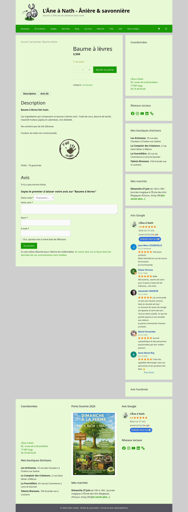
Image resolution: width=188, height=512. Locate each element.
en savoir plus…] (101, 496)
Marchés (66, 28)
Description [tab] (29, 93)
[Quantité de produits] (83, 69)
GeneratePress (121, 508)
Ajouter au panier (105, 69)
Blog (77, 28)
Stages (54, 28)
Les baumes (35, 41)
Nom (24, 217)
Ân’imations (39, 28)
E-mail (25, 228)
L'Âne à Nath (146, 222)
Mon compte (133, 28)
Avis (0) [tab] (44, 93)
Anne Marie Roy (146, 352)
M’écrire (100, 28)
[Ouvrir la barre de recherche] (166, 29)
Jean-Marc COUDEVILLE (150, 245)
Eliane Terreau (145, 269)
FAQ (111, 28)
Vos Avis (88, 28)
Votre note (27, 197)
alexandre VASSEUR (148, 291)
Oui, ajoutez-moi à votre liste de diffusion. (43, 239)
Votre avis (27, 202)
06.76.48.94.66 (138, 88)
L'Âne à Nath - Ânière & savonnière (86, 10)
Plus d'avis (149, 372)
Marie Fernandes (147, 331)
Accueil (24, 41)
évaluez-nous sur (149, 238)
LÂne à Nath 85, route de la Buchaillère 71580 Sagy (144, 82)
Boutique (25, 28)
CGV (120, 28)
